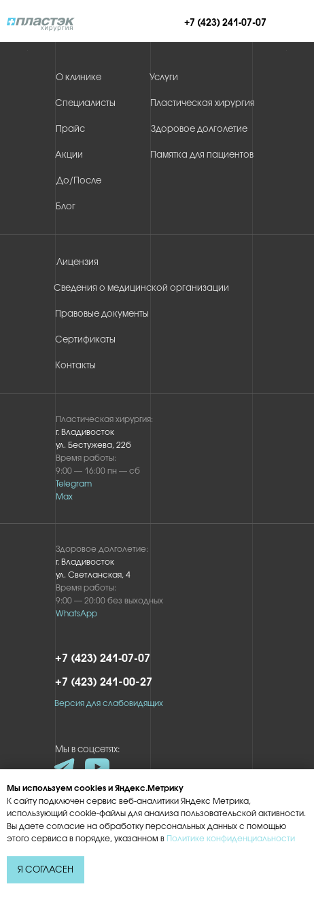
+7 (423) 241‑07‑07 (225, 23)
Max (64, 497)
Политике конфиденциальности (231, 839)
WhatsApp (76, 614)
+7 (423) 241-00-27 (103, 683)
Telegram (74, 484)
